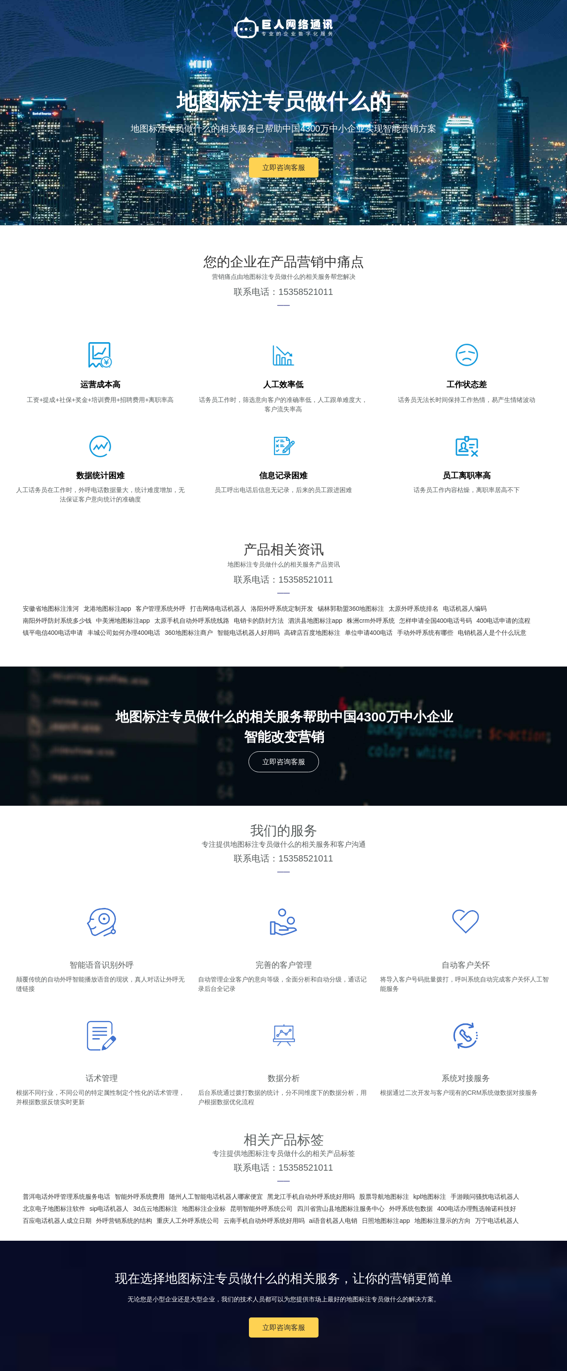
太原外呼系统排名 (414, 608)
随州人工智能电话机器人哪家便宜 (216, 1196)
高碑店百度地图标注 (312, 632)
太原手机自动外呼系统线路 (191, 620)
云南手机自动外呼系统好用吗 (264, 1220)
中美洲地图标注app (123, 620)
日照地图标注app (386, 1220)
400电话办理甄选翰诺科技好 (476, 1208)
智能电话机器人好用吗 (248, 632)
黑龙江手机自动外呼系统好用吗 (311, 1196)
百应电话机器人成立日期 (57, 1220)
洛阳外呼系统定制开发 (282, 608)
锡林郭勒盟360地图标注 (351, 608)
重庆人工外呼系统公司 (188, 1220)
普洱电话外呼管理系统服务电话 (66, 1196)
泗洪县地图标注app (315, 620)
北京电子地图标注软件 (54, 1208)
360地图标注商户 (188, 632)
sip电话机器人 (109, 1208)
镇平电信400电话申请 (53, 632)
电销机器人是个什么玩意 (492, 632)
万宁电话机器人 (497, 1220)
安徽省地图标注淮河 (51, 608)
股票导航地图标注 (384, 1196)
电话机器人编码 (465, 608)
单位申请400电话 (369, 632)
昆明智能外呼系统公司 (261, 1208)
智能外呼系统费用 (140, 1196)
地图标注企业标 (204, 1208)
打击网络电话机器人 (218, 608)
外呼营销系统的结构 (124, 1220)
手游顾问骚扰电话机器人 (485, 1196)
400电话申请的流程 (503, 620)
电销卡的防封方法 (259, 620)
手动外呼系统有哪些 (425, 632)
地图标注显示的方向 (442, 1220)
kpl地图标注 (430, 1196)
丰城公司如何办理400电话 (123, 632)
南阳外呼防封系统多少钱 (57, 620)
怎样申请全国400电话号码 (435, 620)
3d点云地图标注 (155, 1208)
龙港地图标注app (107, 608)
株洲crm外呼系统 (370, 620)
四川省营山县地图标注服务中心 (341, 1208)
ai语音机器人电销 (333, 1220)
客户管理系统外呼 (161, 608)
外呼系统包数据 (411, 1208)
